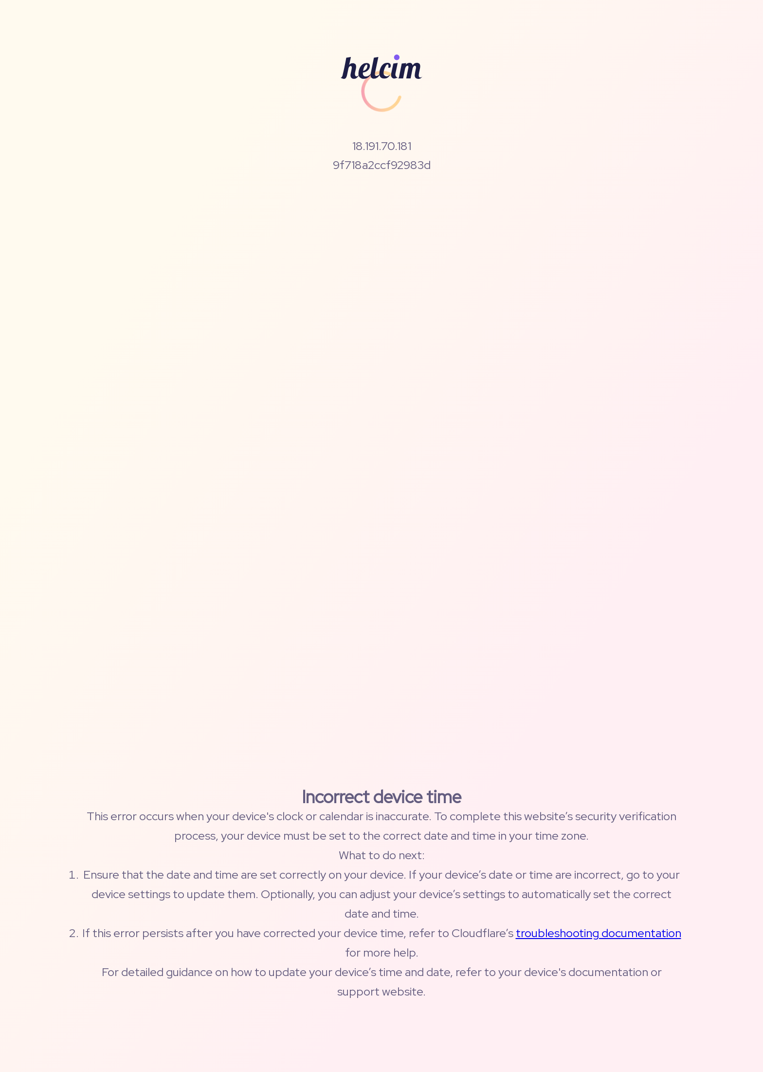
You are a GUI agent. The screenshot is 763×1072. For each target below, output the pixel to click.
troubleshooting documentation (598, 932)
